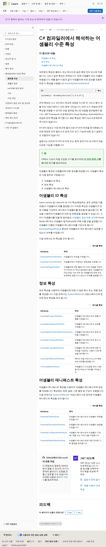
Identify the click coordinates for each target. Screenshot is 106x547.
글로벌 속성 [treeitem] (12, 78)
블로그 (30, 541)
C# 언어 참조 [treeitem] (10, 39)
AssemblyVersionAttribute (77, 83)
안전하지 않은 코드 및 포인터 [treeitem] (17, 103)
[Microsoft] (5, 3)
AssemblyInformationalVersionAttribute (56, 332)
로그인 (100, 3)
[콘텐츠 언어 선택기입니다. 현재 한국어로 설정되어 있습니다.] (7, 535)
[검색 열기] (93, 3)
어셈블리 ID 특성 (48, 58)
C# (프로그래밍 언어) (65, 29)
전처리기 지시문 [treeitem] (12, 108)
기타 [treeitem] (9, 93)
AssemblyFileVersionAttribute (52, 358)
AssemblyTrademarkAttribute (52, 324)
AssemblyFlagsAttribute (50, 228)
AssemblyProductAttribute (51, 316)
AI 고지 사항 (7, 541)
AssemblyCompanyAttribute (51, 340)
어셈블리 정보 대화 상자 (84, 217)
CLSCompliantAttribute (49, 366)
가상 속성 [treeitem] (12, 98)
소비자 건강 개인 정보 (71, 541)
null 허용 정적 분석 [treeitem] (15, 88)
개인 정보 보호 (51, 541)
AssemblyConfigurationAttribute (53, 432)
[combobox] (18, 33)
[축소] (33, 27)
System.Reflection (76, 294)
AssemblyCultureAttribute (51, 261)
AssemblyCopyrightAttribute (52, 348)
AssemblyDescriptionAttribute (52, 424)
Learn (42, 29)
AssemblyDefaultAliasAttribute (52, 440)
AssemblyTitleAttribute (49, 416)
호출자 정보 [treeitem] (12, 83)
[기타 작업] (101, 30)
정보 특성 (45, 61)
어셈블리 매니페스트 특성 (52, 65)
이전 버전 (20, 541)
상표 (4, 545)
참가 (40, 541)
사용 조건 (90, 541)
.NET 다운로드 (95, 11)
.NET (50, 29)
